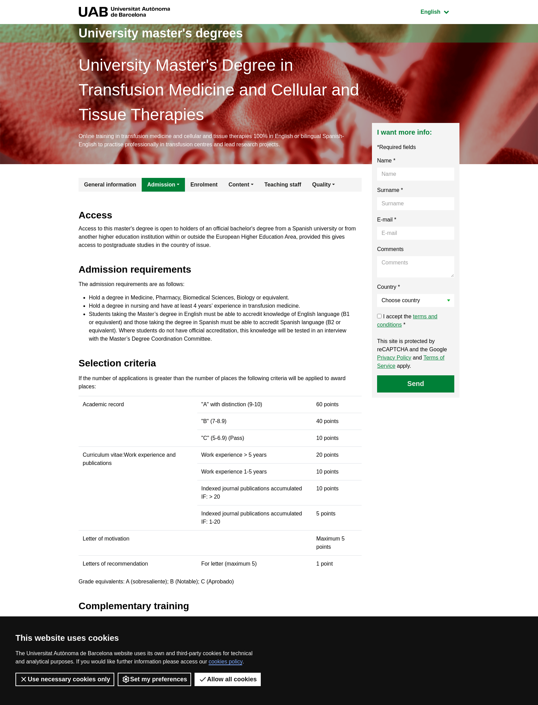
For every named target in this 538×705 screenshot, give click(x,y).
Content (239, 184)
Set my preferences (154, 679)
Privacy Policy (394, 358)
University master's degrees (161, 33)
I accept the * (407, 321)
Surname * (390, 190)
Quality (321, 184)
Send (415, 383)
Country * (388, 287)
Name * (386, 160)
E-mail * (386, 220)
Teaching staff (283, 184)
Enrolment (204, 184)
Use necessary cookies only (65, 679)
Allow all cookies (228, 679)
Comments (390, 249)
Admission (161, 184)
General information (110, 184)
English (439, 11)
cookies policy (225, 661)
